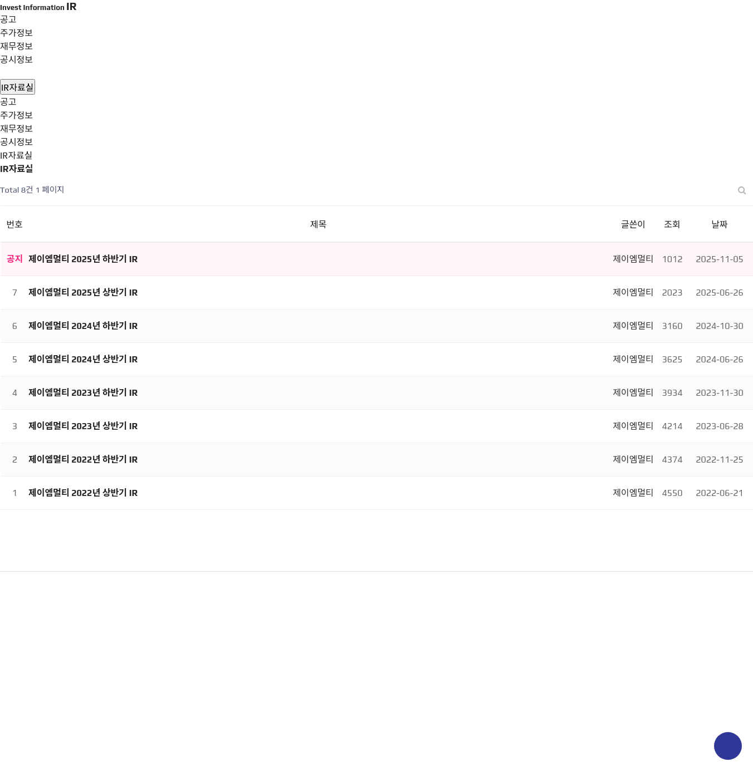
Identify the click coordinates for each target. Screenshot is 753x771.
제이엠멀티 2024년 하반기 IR (83, 326)
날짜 (719, 224)
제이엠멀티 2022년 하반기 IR (83, 459)
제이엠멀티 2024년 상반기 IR (83, 359)
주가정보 (16, 115)
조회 (672, 224)
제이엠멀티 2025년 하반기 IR (83, 259)
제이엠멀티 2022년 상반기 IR (83, 493)
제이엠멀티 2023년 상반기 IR (83, 426)
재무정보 (16, 129)
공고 (8, 102)
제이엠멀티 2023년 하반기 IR (83, 392)
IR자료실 (16, 73)
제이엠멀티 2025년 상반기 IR (83, 292)
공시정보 (16, 60)
